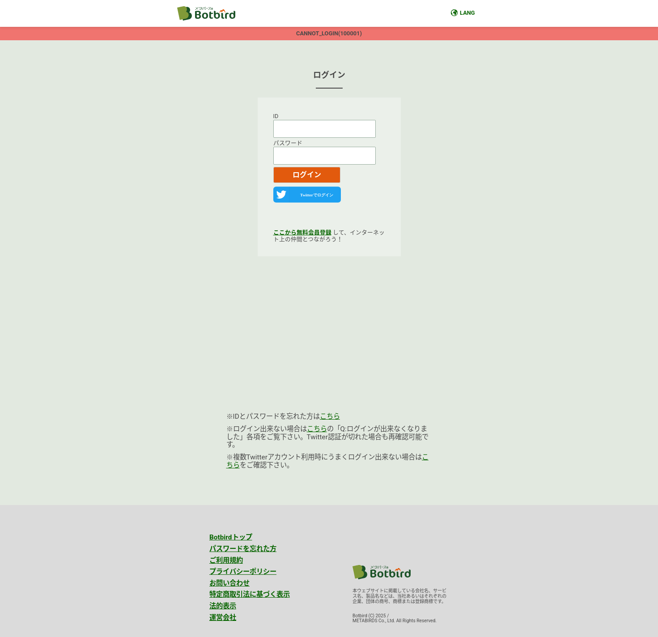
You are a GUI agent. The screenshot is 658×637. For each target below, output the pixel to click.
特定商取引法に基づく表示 (249, 594)
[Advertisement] (329, 341)
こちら (330, 416)
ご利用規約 (226, 560)
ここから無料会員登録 (302, 232)
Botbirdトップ (230, 537)
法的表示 (222, 606)
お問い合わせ (229, 583)
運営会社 (222, 618)
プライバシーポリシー (242, 572)
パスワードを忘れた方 (242, 549)
